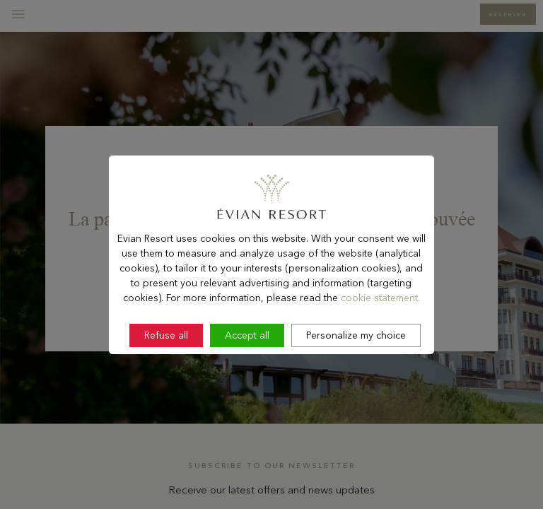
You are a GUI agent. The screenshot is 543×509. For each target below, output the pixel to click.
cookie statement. (380, 324)
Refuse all (166, 362)
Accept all (247, 362)
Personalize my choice (356, 362)
